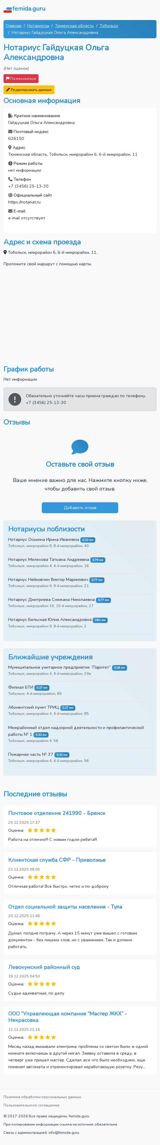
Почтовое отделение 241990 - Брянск (56, 813)
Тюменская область (74, 26)
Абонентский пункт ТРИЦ (33, 707)
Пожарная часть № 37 (30, 754)
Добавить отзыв (80, 508)
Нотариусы (38, 26)
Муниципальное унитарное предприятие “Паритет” (59, 667)
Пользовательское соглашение (32, 1105)
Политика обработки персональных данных (42, 1096)
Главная (13, 26)
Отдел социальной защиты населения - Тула (65, 906)
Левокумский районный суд (44, 967)
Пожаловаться (21, 78)
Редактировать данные (29, 89)
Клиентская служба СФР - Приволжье (57, 860)
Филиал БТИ (20, 687)
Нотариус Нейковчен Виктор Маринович (48, 579)
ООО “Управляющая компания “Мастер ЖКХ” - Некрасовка (67, 1017)
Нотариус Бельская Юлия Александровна (49, 619)
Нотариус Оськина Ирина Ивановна (43, 539)
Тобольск (109, 26)
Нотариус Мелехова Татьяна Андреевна (48, 559)
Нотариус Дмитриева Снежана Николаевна (51, 599)
